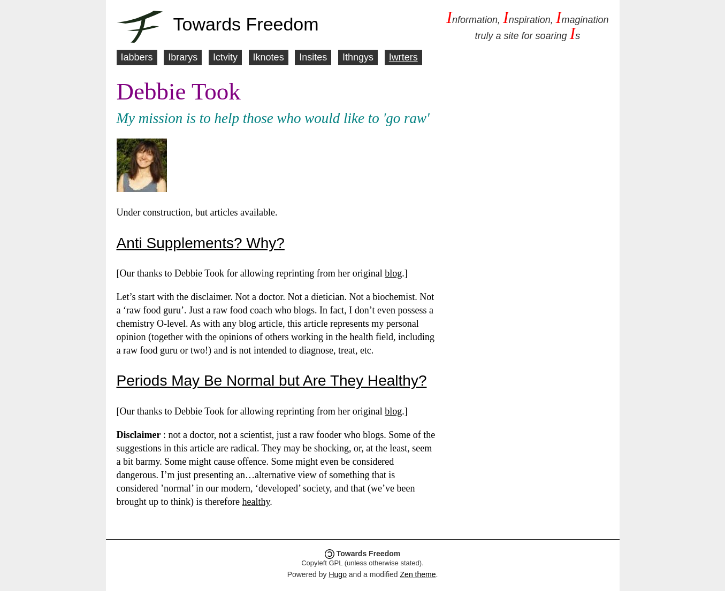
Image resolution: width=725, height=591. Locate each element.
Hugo (337, 574)
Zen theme (418, 574)
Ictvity (225, 57)
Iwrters (403, 57)
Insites (313, 57)
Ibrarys (182, 57)
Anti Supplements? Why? (201, 243)
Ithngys (357, 57)
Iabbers (137, 57)
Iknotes (268, 57)
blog (393, 273)
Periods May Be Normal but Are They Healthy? (272, 380)
